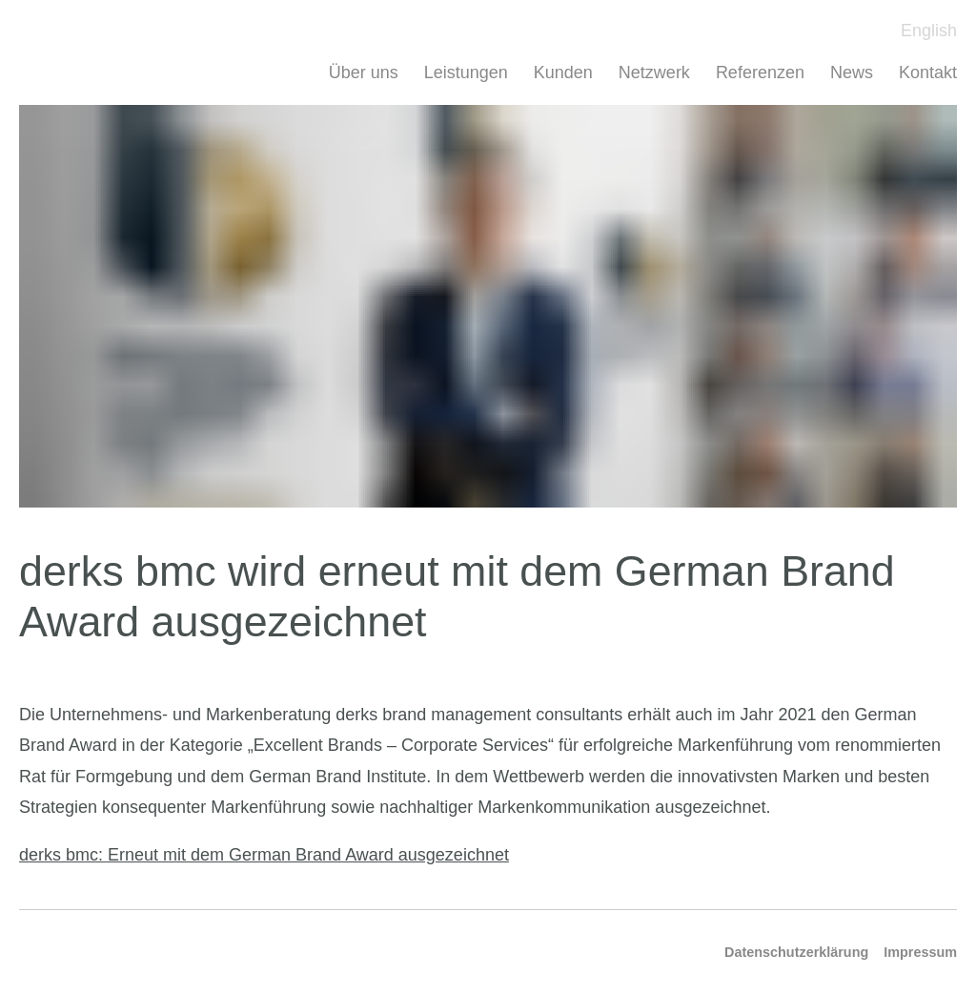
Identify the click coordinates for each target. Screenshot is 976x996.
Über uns (363, 72)
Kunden (563, 72)
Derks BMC (63, 38)
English (929, 30)
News (851, 72)
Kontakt (928, 72)
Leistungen (466, 72)
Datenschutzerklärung (796, 952)
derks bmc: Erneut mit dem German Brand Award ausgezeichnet (264, 854)
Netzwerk (654, 72)
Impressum (920, 952)
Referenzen (760, 72)
